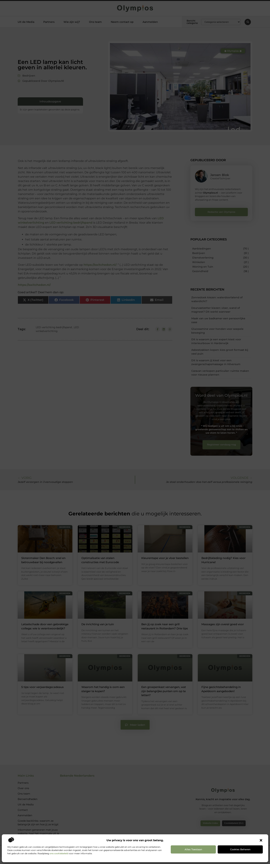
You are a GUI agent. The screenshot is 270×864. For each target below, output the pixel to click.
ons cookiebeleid (59, 853)
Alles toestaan (193, 849)
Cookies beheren (240, 849)
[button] (261, 840)
